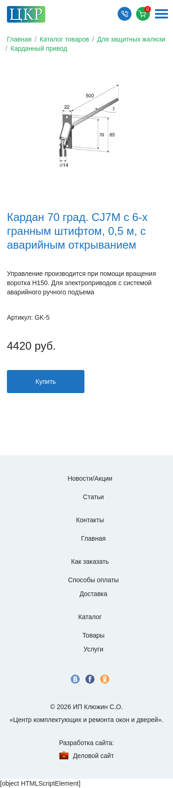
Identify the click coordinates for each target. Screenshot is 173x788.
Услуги (93, 649)
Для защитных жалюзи (131, 39)
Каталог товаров (64, 39)
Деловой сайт (93, 755)
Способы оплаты (93, 580)
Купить (46, 381)
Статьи (93, 497)
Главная (19, 39)
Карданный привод (39, 48)
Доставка (93, 593)
